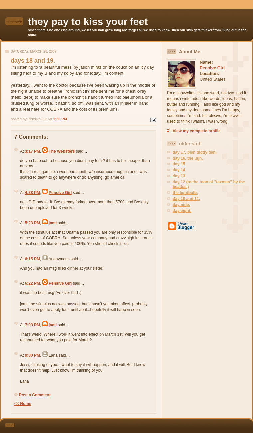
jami (53, 223)
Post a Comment (35, 395)
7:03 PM (32, 325)
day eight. (182, 210)
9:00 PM (32, 355)
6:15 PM (32, 259)
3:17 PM (32, 151)
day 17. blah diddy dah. (195, 152)
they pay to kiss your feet (88, 21)
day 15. (179, 164)
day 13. (179, 176)
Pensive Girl (60, 192)
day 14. (179, 170)
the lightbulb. (185, 192)
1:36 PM (60, 119)
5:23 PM (32, 223)
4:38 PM (32, 192)
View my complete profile (197, 131)
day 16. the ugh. (188, 158)
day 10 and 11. (186, 198)
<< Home (22, 403)
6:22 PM (32, 283)
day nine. (181, 204)
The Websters (62, 151)
